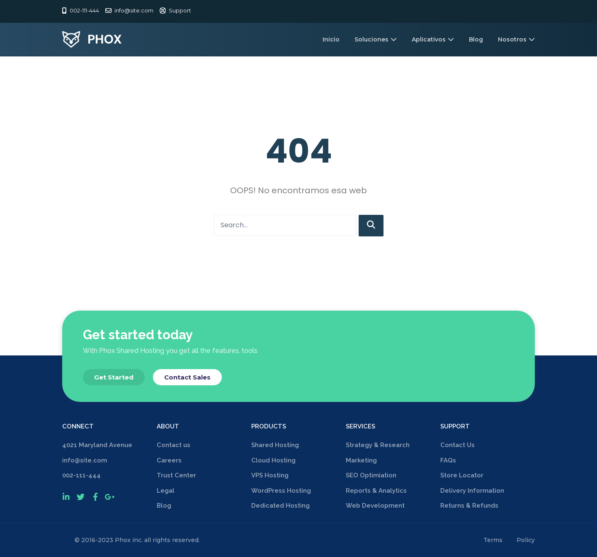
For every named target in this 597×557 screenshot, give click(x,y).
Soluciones (375, 39)
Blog (476, 39)
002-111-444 (84, 10)
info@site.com (133, 10)
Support (180, 10)
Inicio (331, 39)
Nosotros (516, 39)
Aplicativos (433, 39)
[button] (114, 377)
